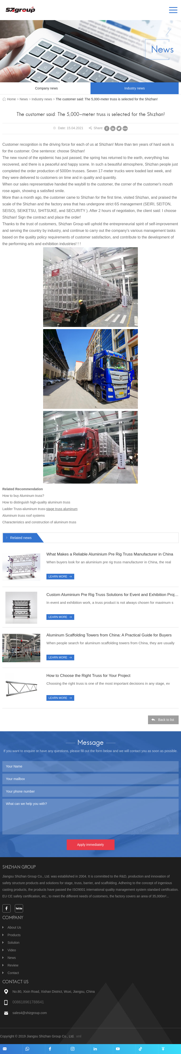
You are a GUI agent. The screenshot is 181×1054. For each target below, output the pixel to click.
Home (11, 99)
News (24, 99)
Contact (13, 973)
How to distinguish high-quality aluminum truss (36, 502)
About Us (14, 927)
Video (12, 950)
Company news (46, 88)
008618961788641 (28, 1002)
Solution (14, 942)
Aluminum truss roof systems (23, 515)
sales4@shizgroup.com (30, 1013)
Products (14, 935)
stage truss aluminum (62, 509)
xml (78, 1036)
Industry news (134, 88)
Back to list (166, 720)
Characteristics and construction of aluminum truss (39, 522)
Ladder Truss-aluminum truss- (24, 509)
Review (13, 965)
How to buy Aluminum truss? (23, 496)
